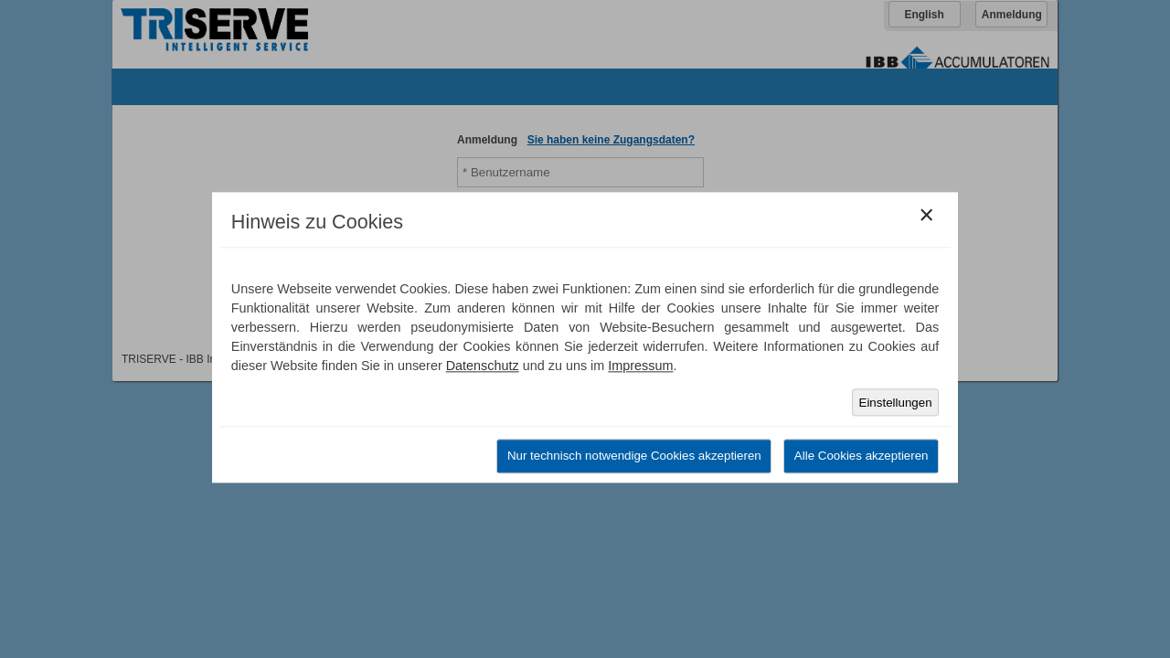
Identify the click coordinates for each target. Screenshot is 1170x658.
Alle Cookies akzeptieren (861, 456)
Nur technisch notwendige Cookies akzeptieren (634, 456)
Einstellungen (895, 402)
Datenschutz (482, 365)
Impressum (640, 365)
